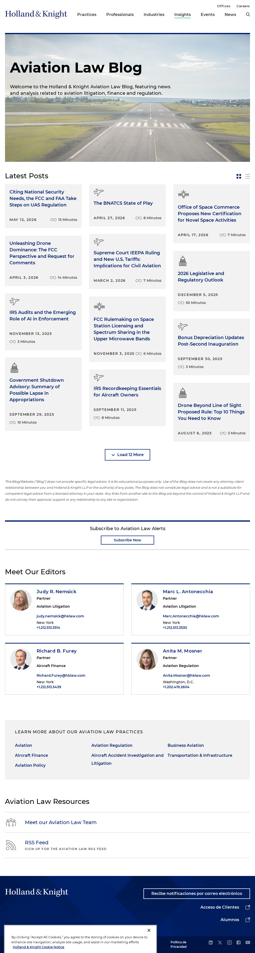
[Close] (148, 945)
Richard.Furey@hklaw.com (61, 675)
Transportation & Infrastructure (200, 755)
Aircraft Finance (31, 755)
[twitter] (220, 943)
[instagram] (229, 943)
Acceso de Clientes (219, 907)
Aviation (23, 745)
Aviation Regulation (111, 745)
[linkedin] (211, 943)
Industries (154, 14)
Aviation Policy (30, 765)
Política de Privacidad (179, 944)
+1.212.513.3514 (48, 627)
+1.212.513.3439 (49, 687)
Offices (223, 6)
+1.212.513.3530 (175, 627)
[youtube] (248, 943)
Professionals (120, 14)
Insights (182, 14)
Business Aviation (186, 745)
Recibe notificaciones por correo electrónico (196, 893)
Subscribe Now (127, 540)
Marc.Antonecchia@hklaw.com (191, 616)
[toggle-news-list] (248, 176)
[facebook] (239, 943)
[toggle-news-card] (239, 176)
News (230, 14)
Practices (86, 14)
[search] (248, 14)
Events (208, 14)
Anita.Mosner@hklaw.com (186, 675)
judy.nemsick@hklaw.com (60, 616)
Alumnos (230, 919)
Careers (243, 6)
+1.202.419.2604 (176, 687)
